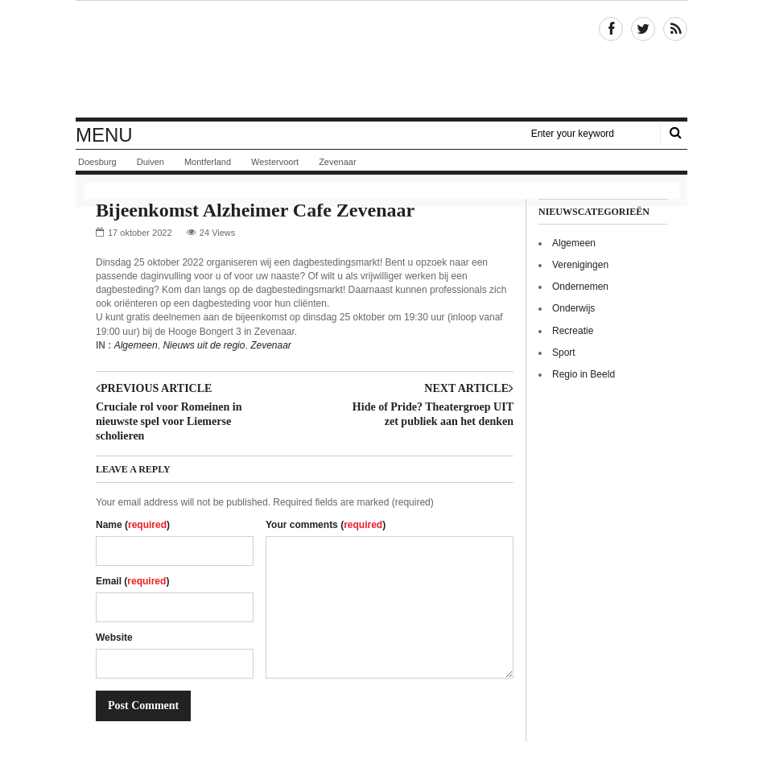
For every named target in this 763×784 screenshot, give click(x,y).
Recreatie (572, 330)
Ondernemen (580, 286)
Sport (563, 352)
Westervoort (275, 162)
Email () (132, 581)
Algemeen (136, 345)
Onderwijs (573, 308)
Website (114, 637)
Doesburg (97, 162)
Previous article (154, 388)
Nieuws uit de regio (204, 345)
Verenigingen (580, 264)
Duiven (150, 162)
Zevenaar (337, 162)
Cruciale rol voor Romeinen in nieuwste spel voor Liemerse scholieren (168, 421)
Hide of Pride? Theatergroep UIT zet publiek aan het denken (433, 414)
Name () (133, 524)
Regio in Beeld (583, 374)
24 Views (217, 232)
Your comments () (326, 524)
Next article (468, 388)
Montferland (207, 162)
